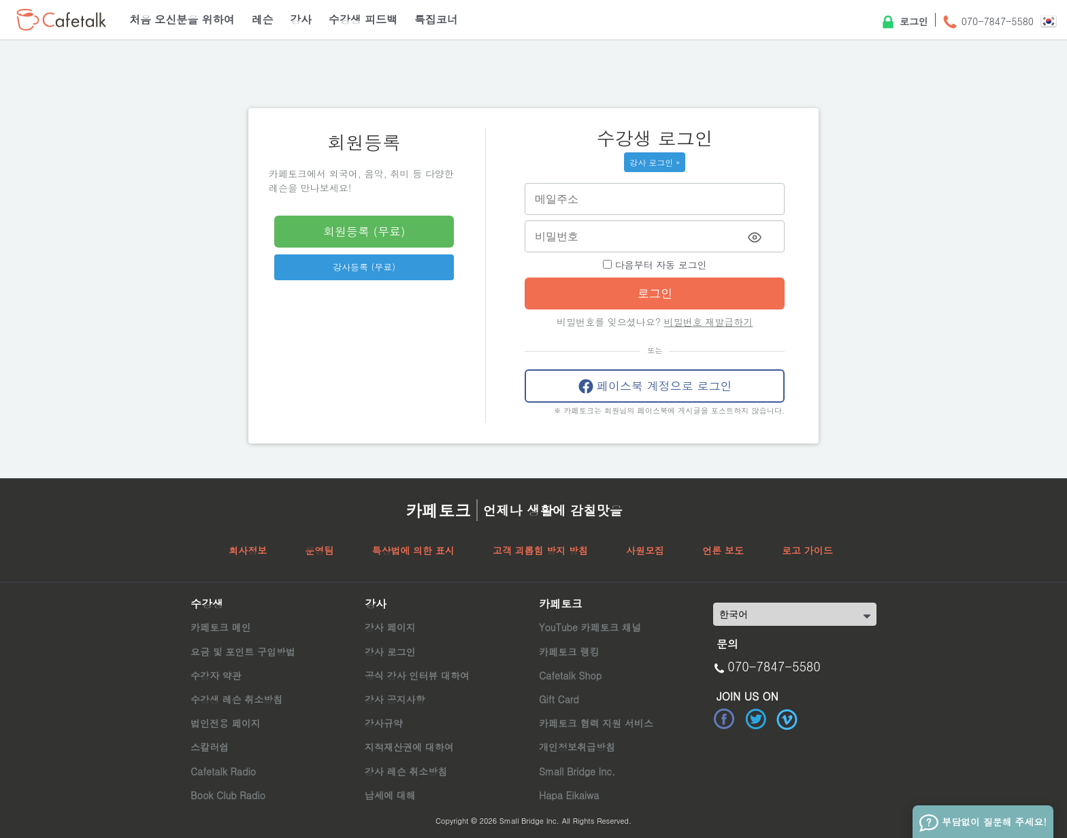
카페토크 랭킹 (569, 651)
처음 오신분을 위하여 (182, 19)
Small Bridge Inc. (577, 771)
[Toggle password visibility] (754, 237)
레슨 (262, 19)
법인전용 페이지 (226, 723)
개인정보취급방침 (577, 747)
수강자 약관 (216, 675)
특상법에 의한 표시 (413, 550)
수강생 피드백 (363, 19)
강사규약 (384, 723)
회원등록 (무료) (364, 231)
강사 (301, 19)
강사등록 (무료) (364, 267)
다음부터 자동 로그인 (655, 264)
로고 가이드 (807, 550)
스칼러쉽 (210, 747)
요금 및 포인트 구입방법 (243, 651)
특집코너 (436, 19)
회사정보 (248, 550)
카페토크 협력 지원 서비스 (596, 723)
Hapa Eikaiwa (569, 795)
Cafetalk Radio (223, 771)
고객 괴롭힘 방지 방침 (540, 550)
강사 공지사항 (395, 699)
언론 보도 (723, 550)
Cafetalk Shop (570, 675)
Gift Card (559, 699)
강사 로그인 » (654, 162)
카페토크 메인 (221, 627)
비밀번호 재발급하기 (708, 322)
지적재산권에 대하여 (409, 747)
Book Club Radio (228, 795)
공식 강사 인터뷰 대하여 (417, 675)
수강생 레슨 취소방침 (236, 699)
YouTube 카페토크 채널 (590, 627)
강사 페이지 (390, 627)
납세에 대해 (390, 795)
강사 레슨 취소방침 (406, 771)
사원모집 (645, 550)
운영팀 (319, 550)
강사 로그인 (390, 651)
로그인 (904, 22)
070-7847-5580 (988, 22)
